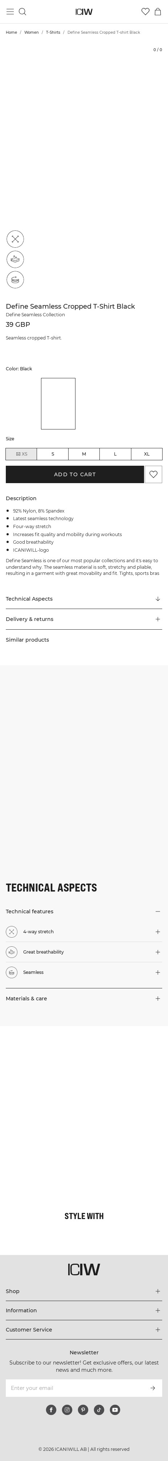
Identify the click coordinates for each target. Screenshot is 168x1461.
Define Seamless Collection (35, 314)
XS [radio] (21, 454)
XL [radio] (146, 454)
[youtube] (115, 1410)
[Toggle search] (22, 11)
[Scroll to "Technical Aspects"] (84, 599)
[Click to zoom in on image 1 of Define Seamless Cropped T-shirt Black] (84, 168)
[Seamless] (15, 279)
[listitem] (23, 403)
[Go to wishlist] (145, 11)
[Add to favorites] (153, 474)
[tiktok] (99, 1410)
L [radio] (115, 454)
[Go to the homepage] (84, 12)
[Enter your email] (74, 1388)
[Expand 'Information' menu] (84, 1310)
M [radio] (84, 454)
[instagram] (67, 1410)
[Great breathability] (15, 259)
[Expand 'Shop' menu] (84, 1291)
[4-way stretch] (15, 239)
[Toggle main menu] (10, 11)
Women (31, 32)
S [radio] (53, 454)
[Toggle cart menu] (158, 11)
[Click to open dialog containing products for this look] (42, 1068)
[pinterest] (83, 1410)
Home (11, 32)
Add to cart (75, 474)
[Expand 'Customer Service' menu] (84, 1329)
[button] (84, 619)
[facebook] (51, 1410)
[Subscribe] (153, 1388)
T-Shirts (53, 32)
